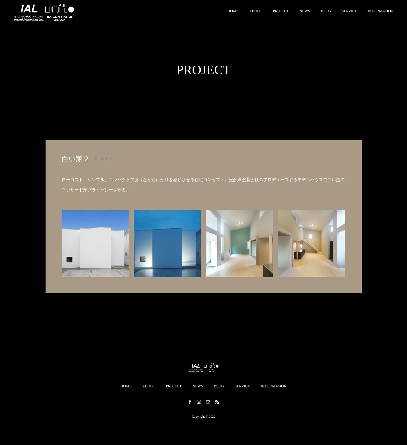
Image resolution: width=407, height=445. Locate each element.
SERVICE (349, 13)
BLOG (326, 13)
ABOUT (255, 13)
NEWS (305, 13)
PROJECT (281, 13)
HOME (232, 13)
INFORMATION (381, 13)
